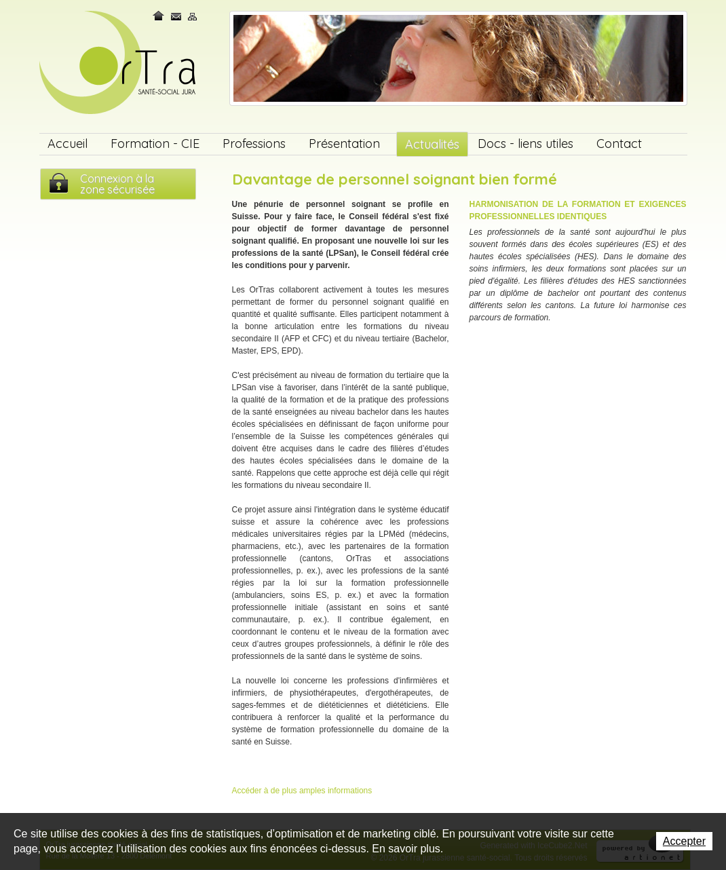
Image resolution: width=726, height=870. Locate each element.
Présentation (344, 143)
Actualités (432, 144)
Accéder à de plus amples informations (302, 790)
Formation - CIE (155, 143)
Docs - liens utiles (525, 143)
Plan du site (193, 16)
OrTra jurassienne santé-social (119, 63)
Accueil (67, 143)
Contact (176, 16)
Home (159, 16)
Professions (254, 143)
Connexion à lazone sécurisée (117, 184)
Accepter (684, 841)
